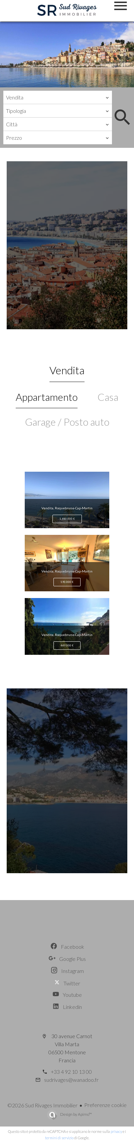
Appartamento (47, 397)
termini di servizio (59, 1138)
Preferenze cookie (105, 1105)
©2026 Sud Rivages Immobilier (42, 1105)
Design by (75, 1114)
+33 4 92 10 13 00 (71, 1071)
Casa (108, 397)
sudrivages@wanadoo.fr (71, 1079)
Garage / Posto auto (67, 422)
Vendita (67, 370)
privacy (116, 1131)
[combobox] (57, 97)
